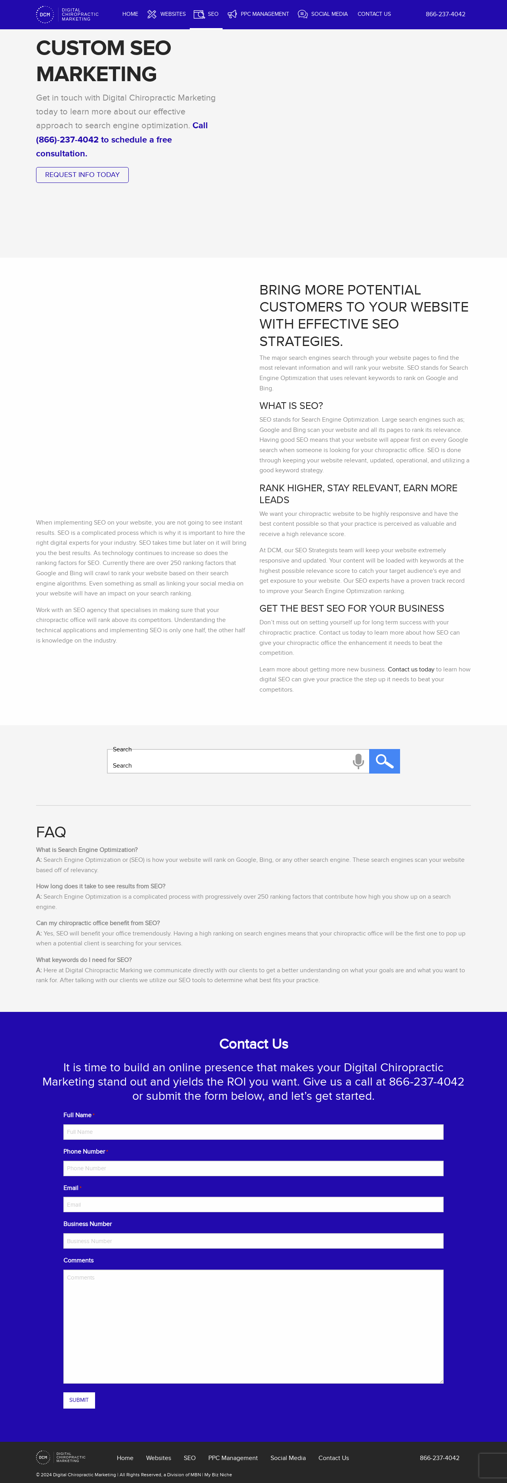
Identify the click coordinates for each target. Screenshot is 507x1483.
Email (72, 1188)
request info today (82, 175)
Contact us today (411, 669)
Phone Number (85, 1152)
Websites (173, 14)
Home (130, 14)
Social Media (329, 14)
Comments (78, 1260)
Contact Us (374, 14)
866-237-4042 (445, 14)
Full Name (78, 1115)
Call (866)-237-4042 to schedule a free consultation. (122, 139)
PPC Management (265, 14)
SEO (213, 14)
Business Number (87, 1224)
